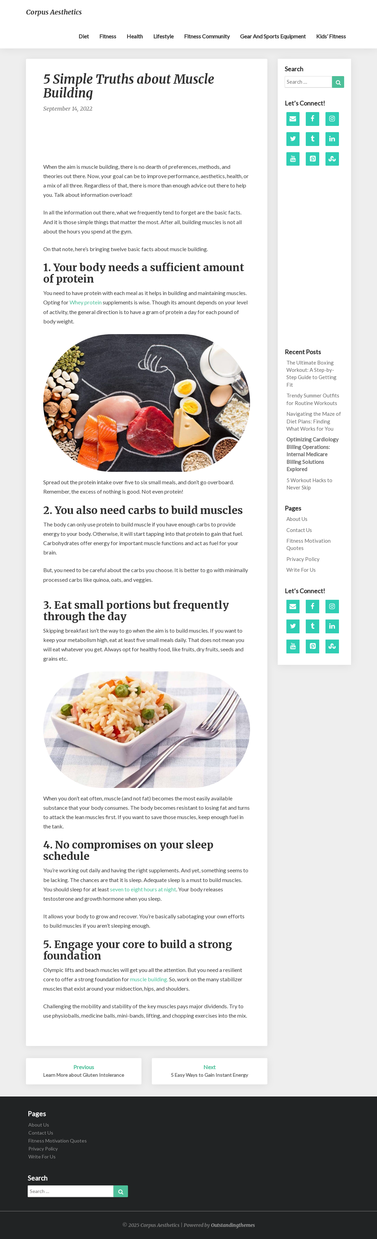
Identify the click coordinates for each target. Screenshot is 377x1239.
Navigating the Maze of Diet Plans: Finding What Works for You (313, 421)
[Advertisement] (169, 140)
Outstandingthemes (233, 1225)
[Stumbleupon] (332, 159)
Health (135, 36)
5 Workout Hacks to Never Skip (309, 483)
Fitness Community (207, 36)
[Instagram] (332, 119)
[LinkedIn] (332, 139)
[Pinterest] (312, 159)
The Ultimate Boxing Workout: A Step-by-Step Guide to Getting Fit (311, 373)
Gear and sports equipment (273, 36)
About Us (296, 519)
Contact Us (299, 530)
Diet (84, 36)
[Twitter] (293, 139)
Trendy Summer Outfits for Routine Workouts (312, 399)
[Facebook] (312, 119)
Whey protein (85, 302)
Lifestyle (163, 36)
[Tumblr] (312, 139)
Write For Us (301, 570)
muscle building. (149, 979)
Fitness (107, 36)
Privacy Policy (303, 559)
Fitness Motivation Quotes (308, 544)
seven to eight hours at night (143, 889)
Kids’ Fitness (331, 36)
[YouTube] (293, 159)
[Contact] (293, 119)
